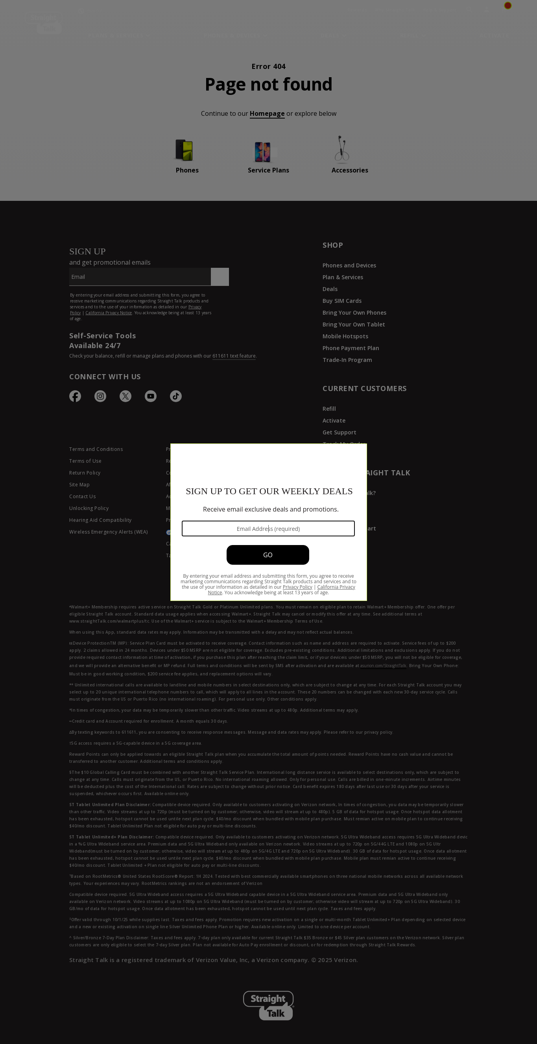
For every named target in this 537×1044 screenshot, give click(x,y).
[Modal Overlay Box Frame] (268, 522)
